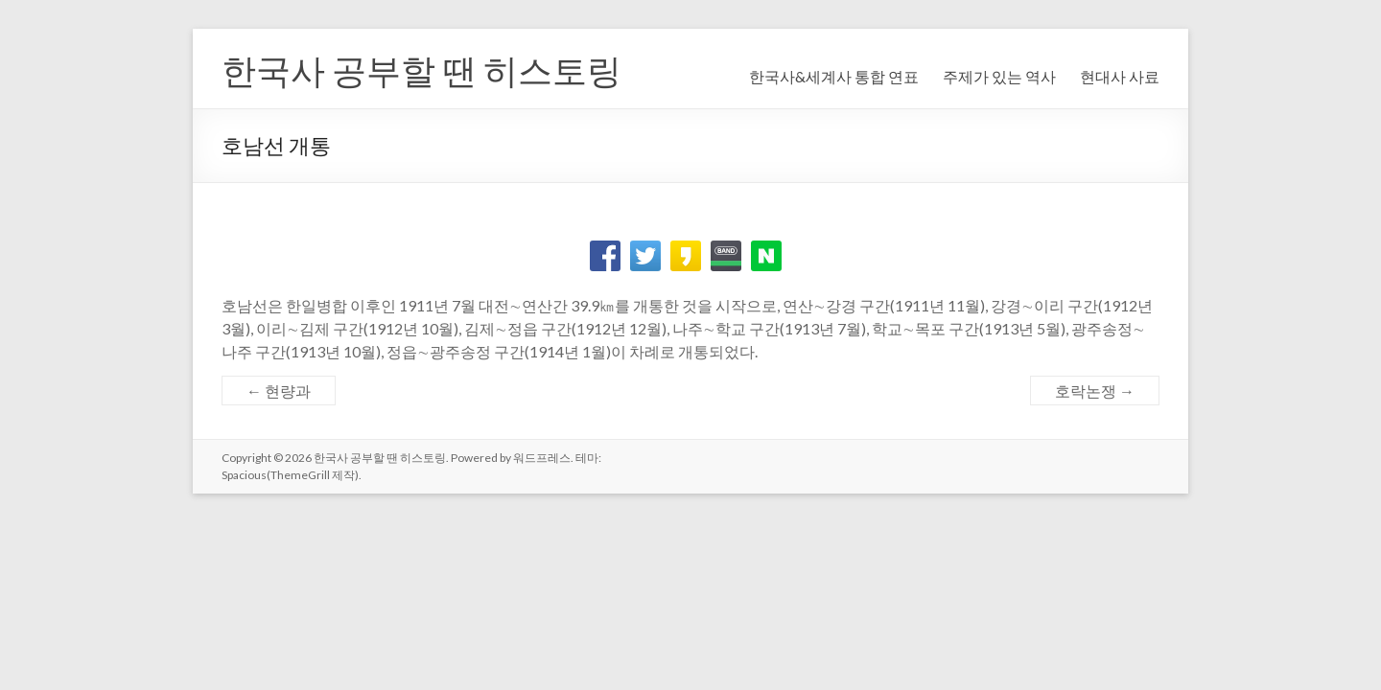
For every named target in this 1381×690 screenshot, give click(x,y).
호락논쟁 (1095, 390)
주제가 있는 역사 (999, 76)
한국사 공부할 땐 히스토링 (421, 70)
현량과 (278, 390)
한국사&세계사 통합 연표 (834, 76)
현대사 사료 (1119, 76)
